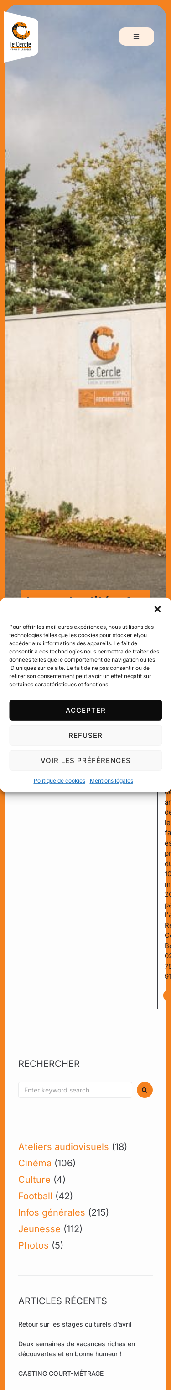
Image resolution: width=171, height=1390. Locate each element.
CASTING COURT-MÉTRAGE (61, 1373)
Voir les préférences (86, 760)
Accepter (86, 709)
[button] (157, 609)
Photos (33, 1245)
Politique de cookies (59, 780)
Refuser (85, 735)
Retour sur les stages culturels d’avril (75, 1324)
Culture (34, 1179)
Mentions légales (111, 780)
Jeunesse (39, 1228)
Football (35, 1196)
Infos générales (51, 1212)
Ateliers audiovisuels (63, 1146)
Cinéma (35, 1163)
